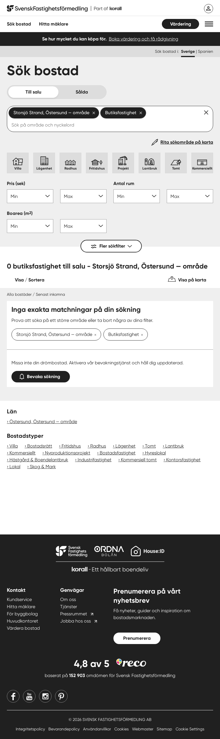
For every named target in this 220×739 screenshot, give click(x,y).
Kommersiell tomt (139, 459)
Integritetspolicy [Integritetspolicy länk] (31, 729)
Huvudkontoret (22, 621)
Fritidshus (71, 446)
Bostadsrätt (39, 446)
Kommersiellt (22, 453)
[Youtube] (29, 696)
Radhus (98, 446)
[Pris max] (83, 196)
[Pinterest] (61, 696)
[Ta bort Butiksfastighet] (141, 335)
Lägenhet (125, 446)
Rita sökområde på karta (186, 142)
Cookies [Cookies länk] (122, 729)
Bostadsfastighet (117, 453)
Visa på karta (192, 280)
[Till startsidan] (64, 8)
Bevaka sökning (40, 375)
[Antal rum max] (190, 196)
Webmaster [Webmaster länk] (143, 729)
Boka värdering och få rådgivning (143, 39)
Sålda (82, 92)
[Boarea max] (83, 226)
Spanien (205, 51)
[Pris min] (30, 196)
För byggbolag (22, 614)
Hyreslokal (155, 453)
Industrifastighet (94, 459)
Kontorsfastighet (183, 459)
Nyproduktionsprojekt (67, 453)
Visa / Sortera (29, 280)
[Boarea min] (30, 226)
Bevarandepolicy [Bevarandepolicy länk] (64, 729)
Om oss (68, 599)
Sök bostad (19, 24)
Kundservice (19, 599)
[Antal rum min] (136, 196)
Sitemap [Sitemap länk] (165, 729)
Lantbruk (174, 446)
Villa (13, 446)
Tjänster (68, 606)
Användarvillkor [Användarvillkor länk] (97, 729)
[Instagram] (45, 696)
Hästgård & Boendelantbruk (38, 459)
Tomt (150, 446)
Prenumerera (137, 638)
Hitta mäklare (21, 606)
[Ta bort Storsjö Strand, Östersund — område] (94, 335)
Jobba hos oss (75, 621)
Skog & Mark (43, 466)
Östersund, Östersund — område (43, 421)
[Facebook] (13, 696)
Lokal (14, 466)
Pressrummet (73, 614)
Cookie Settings (190, 729)
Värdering (180, 24)
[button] (209, 24)
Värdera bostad (23, 628)
